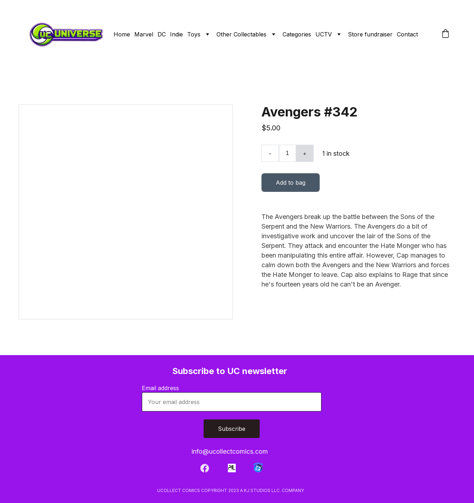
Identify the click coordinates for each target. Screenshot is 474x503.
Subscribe (231, 428)
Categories (297, 34)
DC (162, 34)
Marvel (143, 34)
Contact (407, 34)
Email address (160, 388)
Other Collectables (241, 34)
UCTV (323, 34)
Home (122, 34)
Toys (193, 34)
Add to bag (290, 185)
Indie (176, 34)
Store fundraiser (370, 34)
